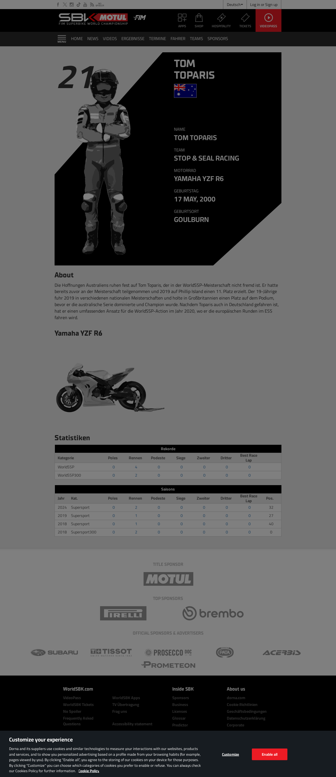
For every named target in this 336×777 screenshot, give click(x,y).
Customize (230, 754)
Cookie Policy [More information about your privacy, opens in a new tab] (88, 770)
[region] (168, 754)
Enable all (269, 754)
